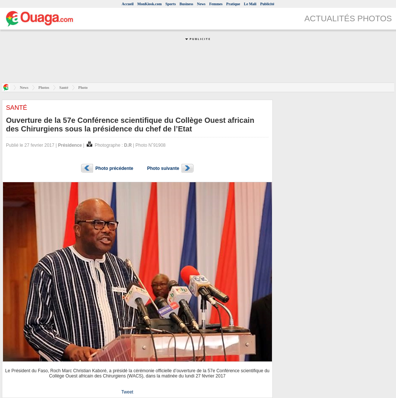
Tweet (127, 392)
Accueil (128, 4)
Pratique (233, 4)
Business (187, 4)
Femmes (216, 4)
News (201, 4)
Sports (170, 4)
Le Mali (250, 4)
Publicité (267, 4)
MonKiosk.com (149, 4)
